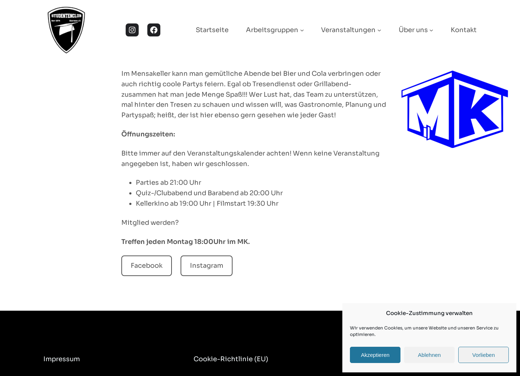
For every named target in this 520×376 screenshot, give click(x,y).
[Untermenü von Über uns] (431, 30)
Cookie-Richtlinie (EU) (231, 359)
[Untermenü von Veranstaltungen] (379, 30)
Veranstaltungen (348, 30)
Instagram (206, 266)
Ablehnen (429, 355)
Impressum (61, 359)
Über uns (413, 30)
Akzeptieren (375, 355)
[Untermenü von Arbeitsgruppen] (302, 30)
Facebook (146, 266)
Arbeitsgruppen (272, 30)
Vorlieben (483, 355)
